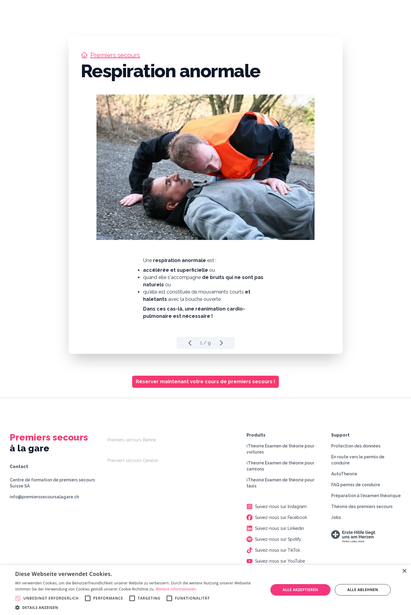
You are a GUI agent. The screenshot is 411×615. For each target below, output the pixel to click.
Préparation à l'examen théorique (366, 495)
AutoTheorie (344, 473)
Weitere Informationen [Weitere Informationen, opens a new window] (176, 589)
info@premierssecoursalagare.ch (44, 496)
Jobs (336, 517)
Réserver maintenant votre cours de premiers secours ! (205, 381)
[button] (138, 607)
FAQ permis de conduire (355, 484)
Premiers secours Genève (132, 460)
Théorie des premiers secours (362, 506)
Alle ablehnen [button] (362, 589)
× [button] (404, 571)
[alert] (205, 590)
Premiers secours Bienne (131, 439)
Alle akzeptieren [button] (300, 589)
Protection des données (355, 446)
